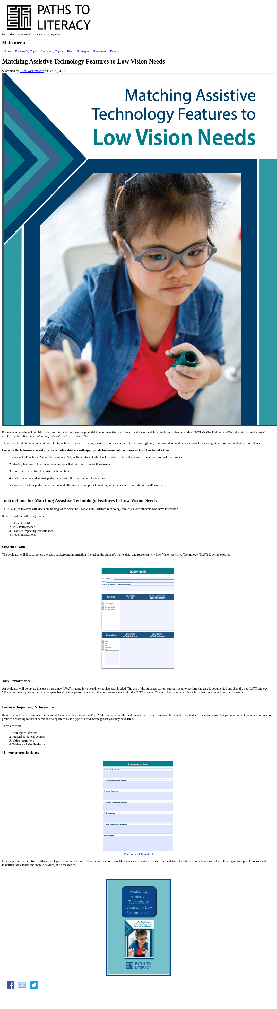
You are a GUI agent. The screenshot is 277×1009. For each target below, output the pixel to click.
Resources (99, 51)
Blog (70, 51)
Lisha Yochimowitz (32, 71)
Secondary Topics (52, 51)
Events (114, 51)
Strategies (83, 51)
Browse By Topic (26, 51)
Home (7, 51)
